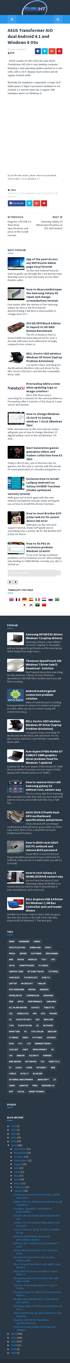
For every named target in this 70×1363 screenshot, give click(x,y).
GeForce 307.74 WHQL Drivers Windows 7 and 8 (36, 1238)
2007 (14, 1346)
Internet (41, 1061)
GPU (43, 1007)
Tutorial (53, 965)
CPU (53, 953)
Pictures (37, 1031)
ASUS (11, 1037)
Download (35, 941)
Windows (11, 197)
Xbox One (48, 1013)
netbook (48, 1019)
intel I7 (24, 1067)
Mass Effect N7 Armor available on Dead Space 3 (35, 1266)
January (19, 1184)
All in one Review (18, 1001)
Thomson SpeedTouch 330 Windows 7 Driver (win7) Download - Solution (43, 658)
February (19, 1180)
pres (35, 1079)
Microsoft (27, 977)
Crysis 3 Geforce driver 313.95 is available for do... (36, 1224)
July (16, 1161)
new (11, 995)
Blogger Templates (50, 1357)
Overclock (23, 1007)
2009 (14, 1339)
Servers (47, 1049)
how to (46, 971)
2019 (14, 1120)
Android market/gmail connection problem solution (41, 688)
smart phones (36, 1085)
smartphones (26, 959)
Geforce (51, 1031)
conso (12, 1067)
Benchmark (52, 947)
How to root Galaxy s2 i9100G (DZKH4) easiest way (44, 868)
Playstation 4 (23, 1013)
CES (20, 193)
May (16, 1169)
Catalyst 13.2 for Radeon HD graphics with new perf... (36, 1217)
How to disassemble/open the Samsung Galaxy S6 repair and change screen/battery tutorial (43, 295)
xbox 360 (52, 1025)
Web (53, 1061)
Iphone (53, 1007)
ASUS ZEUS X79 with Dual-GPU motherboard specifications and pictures (44, 809)
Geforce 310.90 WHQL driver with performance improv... (31, 1232)
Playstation (25, 1019)
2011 (14, 1331)
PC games (43, 959)
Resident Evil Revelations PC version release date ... (33, 1252)
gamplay (23, 1079)
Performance (35, 995)
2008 (14, 1342)
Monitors (14, 1025)
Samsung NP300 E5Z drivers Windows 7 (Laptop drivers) (44, 629)
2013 (14, 1139)
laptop (13, 977)
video (48, 941)
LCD (29, 1037)
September (21, 1154)
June (17, 1165)
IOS (11, 1049)
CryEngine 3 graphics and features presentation (32, 1204)
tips (11, 1019)
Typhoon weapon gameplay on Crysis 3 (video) (35, 1280)
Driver (23, 947)
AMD (11, 953)
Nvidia (20, 953)
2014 (14, 1135)
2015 (14, 1131)
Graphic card (16, 965)
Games (37, 935)
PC (25, 1025)
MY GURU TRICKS (35, 965)
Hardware (30, 193)
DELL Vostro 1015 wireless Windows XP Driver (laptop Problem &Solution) (43, 354)
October (19, 1150)
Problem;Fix (15, 989)
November (20, 1146)
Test (44, 953)
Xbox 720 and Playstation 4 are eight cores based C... (37, 1259)
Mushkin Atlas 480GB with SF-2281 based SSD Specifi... (35, 1294)
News (40, 193)
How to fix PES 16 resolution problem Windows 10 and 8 (39, 540)
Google (35, 1001)
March (17, 1177)
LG (54, 1073)
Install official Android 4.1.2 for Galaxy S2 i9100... (35, 1245)
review (31, 983)
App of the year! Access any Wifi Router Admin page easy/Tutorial (44, 263)
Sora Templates (29, 1357)
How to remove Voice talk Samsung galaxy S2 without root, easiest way (43, 779)
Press (12, 947)
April (17, 1173)
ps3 (42, 1055)
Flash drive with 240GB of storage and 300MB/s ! (34, 1322)
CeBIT (25, 1043)
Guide (29, 1061)
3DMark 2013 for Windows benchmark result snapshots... (37, 1197)
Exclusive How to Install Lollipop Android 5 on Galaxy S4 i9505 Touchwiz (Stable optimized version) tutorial (34, 479)
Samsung (51, 995)
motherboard (16, 983)
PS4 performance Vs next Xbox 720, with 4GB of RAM (35, 1273)
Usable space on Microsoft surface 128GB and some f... (36, 1190)
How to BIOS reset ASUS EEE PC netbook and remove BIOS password (42, 839)
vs (52, 1043)
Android (11, 193)
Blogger (37, 1067)
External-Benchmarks (21, 1073)
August (18, 1158)
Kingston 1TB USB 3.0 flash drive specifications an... (31, 1315)
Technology (31, 971)
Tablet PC (50, 193)
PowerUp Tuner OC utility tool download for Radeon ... (37, 1287)
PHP (11, 1085)
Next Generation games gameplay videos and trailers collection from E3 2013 (44, 447)
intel (12, 959)
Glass (18, 1061)
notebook (30, 1055)
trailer (41, 977)
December (20, 1142)
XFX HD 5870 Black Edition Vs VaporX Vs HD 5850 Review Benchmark (43, 324)
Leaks (12, 1079)
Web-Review (15, 1055)
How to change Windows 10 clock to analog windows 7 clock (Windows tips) (44, 415)
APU (35, 1007)
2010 (14, 1335)
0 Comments (20, 50)
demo (25, 1031)
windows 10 (48, 1079)
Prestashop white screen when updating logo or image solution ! (43, 385)
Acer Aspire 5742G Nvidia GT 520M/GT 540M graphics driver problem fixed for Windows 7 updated (44, 750)
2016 (14, 1127)
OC (10, 1013)
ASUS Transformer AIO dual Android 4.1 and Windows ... (37, 1308)
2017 (14, 1123)
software (36, 947)
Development (40, 1043)
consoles (14, 971)
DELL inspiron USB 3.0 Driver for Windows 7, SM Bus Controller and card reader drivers (44, 898)
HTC (20, 1037)
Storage (13, 1031)
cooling (13, 1043)
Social (20, 1085)
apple (21, 995)
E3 (10, 1061)
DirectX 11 (54, 1055)
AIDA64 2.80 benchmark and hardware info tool (36, 1210)
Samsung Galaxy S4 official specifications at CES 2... (37, 1301)
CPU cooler (37, 1025)
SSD (37, 1013)
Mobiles (32, 953)
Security (34, 1049)
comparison (32, 989)
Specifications (17, 941)
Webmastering (43, 1037)
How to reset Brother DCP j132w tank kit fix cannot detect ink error (43, 510)
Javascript (43, 1073)
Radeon (21, 1049)
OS (37, 1019)
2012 (14, 1327)
